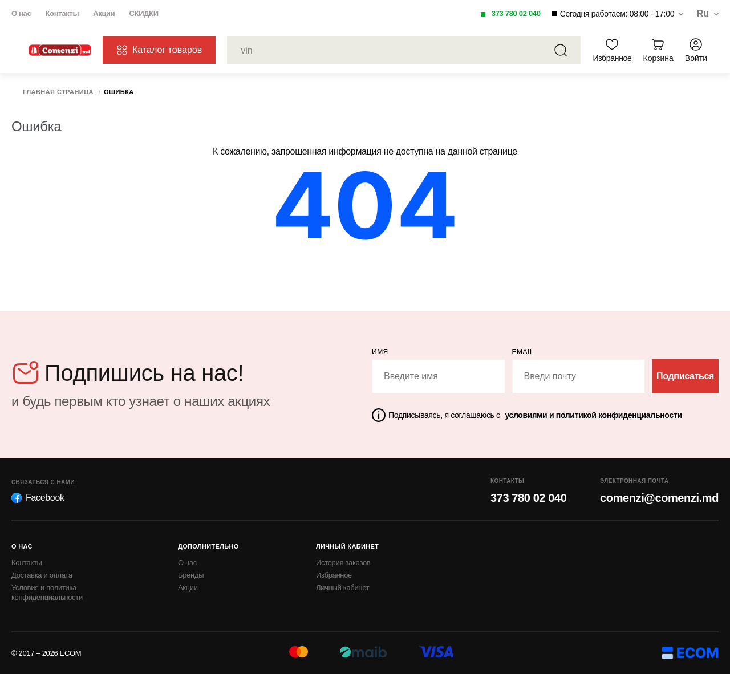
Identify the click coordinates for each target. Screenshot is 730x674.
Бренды (191, 575)
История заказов (343, 562)
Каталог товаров (159, 50)
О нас (21, 13)
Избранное (334, 575)
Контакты (62, 13)
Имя (380, 352)
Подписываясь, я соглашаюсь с (535, 415)
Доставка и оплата (41, 575)
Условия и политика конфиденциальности (47, 592)
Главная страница (58, 92)
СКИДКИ (143, 13)
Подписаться (685, 376)
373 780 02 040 (516, 13)
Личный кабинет (342, 587)
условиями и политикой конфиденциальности (593, 415)
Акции (104, 13)
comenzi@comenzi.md (659, 498)
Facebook (37, 498)
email (523, 352)
